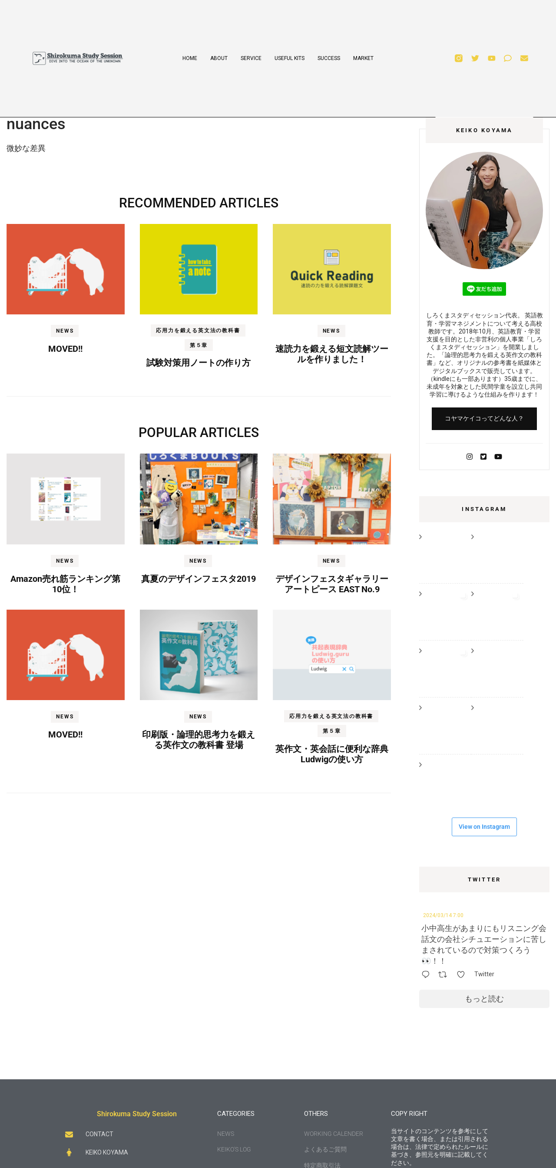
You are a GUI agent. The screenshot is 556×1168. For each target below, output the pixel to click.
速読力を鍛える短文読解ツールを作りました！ (331, 354)
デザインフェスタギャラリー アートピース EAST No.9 (331, 584)
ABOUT (219, 58)
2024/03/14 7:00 (443, 915)
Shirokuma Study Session (137, 1114)
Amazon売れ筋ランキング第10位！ (65, 584)
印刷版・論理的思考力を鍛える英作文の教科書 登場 (198, 739)
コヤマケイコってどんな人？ (484, 418)
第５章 (199, 345)
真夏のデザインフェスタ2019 (198, 579)
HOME (189, 58)
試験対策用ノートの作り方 (198, 362)
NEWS (64, 331)
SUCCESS (329, 58)
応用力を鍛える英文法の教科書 (198, 330)
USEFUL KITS (289, 58)
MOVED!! (65, 349)
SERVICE (251, 58)
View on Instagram (484, 826)
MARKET (363, 58)
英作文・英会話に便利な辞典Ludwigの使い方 (331, 754)
